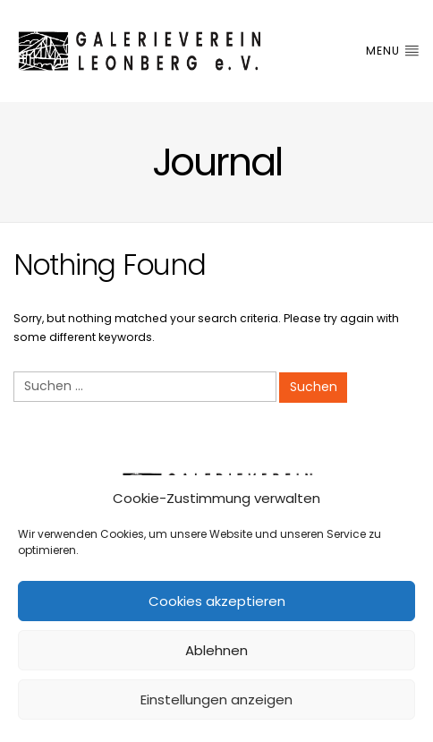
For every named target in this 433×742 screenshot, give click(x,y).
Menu (393, 50)
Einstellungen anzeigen (216, 699)
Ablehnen (216, 650)
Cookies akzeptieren (217, 601)
